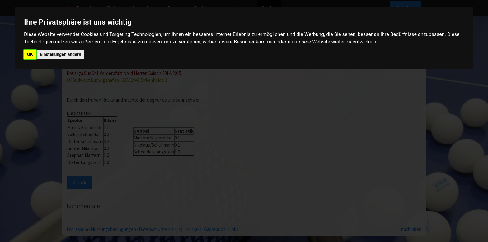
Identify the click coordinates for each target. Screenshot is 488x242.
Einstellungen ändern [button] (60, 54)
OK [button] (30, 54)
